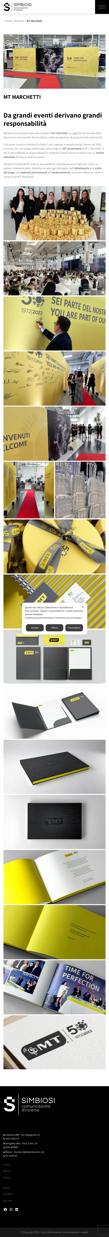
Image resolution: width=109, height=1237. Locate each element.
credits (84, 1232)
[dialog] (54, 619)
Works (6, 1187)
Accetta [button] (35, 628)
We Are (7, 1171)
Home (8, 21)
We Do (6, 1177)
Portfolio (19, 21)
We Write (8, 1194)
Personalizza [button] (74, 628)
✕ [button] (83, 606)
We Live (7, 1200)
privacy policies (71, 1232)
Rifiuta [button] (54, 628)
